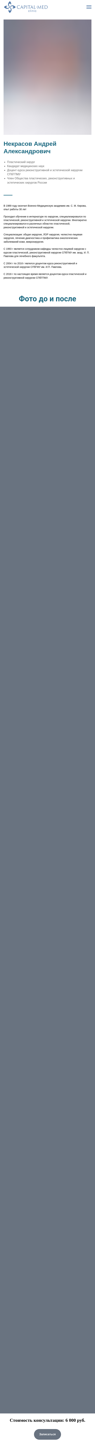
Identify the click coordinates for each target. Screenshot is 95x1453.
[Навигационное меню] (88, 7)
